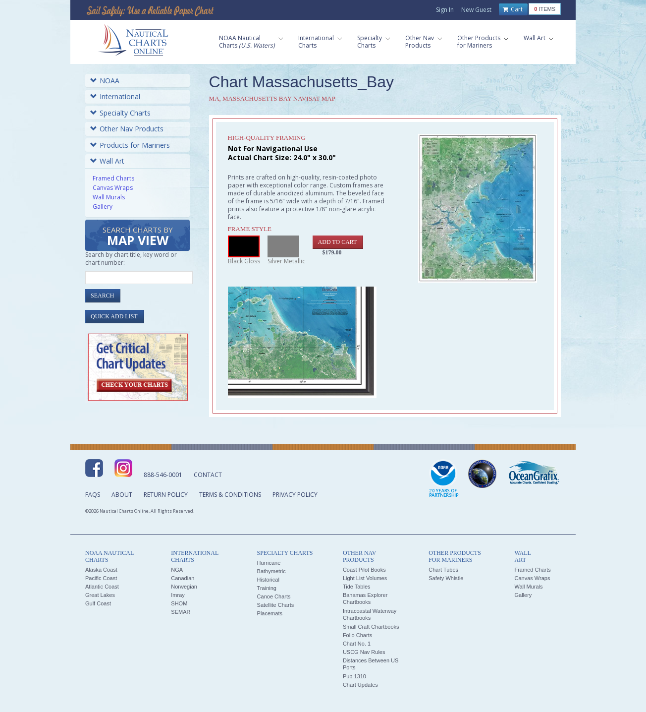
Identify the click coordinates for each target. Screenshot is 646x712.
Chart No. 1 (357, 644)
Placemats (269, 613)
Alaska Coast (101, 570)
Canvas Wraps (113, 187)
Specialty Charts (120, 113)
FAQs (92, 494)
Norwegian (184, 587)
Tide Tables (357, 587)
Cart (513, 9)
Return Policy (166, 494)
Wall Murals (109, 197)
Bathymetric (271, 571)
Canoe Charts (274, 596)
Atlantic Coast (102, 587)
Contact (208, 475)
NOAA (104, 80)
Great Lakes (100, 595)
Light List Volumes (365, 578)
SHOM (179, 603)
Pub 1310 (354, 676)
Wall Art (107, 161)
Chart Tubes (443, 570)
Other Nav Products (126, 128)
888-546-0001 (163, 475)
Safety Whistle (446, 578)
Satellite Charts (275, 605)
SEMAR (180, 612)
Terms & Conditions (230, 494)
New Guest (476, 9)
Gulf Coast (98, 603)
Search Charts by (138, 237)
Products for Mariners (130, 145)
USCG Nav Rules (364, 652)
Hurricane (269, 563)
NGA (177, 570)
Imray (178, 595)
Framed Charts (113, 178)
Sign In (445, 9)
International (115, 96)
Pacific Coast (101, 578)
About (121, 494)
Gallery (102, 206)
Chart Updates (360, 685)
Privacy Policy (295, 494)
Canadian (182, 578)
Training (266, 588)
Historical (268, 580)
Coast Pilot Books (364, 570)
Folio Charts (357, 635)
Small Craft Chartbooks (371, 627)
